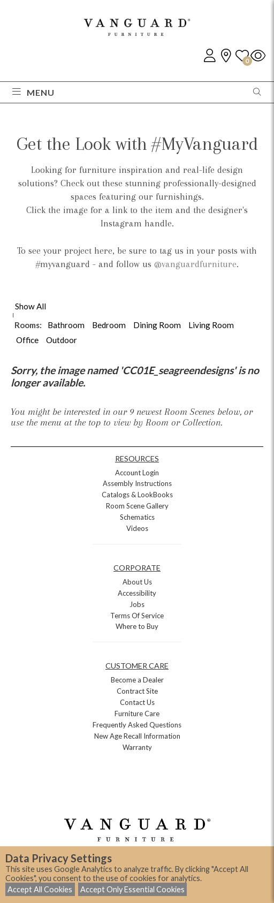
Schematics (137, 517)
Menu (33, 92)
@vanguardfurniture (195, 264)
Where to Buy (137, 626)
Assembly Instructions (137, 483)
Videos (137, 528)
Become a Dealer (137, 680)
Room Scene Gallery (137, 506)
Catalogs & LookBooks (137, 494)
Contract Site (137, 691)
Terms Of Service (137, 615)
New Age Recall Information (137, 736)
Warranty (137, 747)
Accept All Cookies (39, 889)
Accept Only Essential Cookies (132, 889)
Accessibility (137, 593)
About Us (137, 582)
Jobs (137, 604)
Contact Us (137, 702)
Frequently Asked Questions (137, 724)
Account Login (137, 472)
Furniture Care (137, 713)
